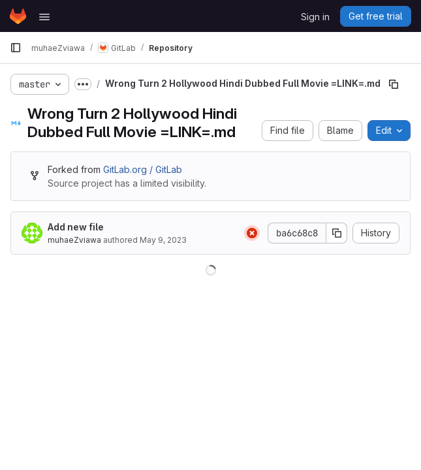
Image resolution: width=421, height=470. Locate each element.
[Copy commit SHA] (336, 233)
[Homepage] (18, 16)
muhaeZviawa (74, 240)
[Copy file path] (393, 84)
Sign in (315, 16)
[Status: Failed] (252, 233)
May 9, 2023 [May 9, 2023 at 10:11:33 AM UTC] (163, 240)
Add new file (76, 226)
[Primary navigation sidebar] (15, 47)
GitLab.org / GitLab (142, 169)
